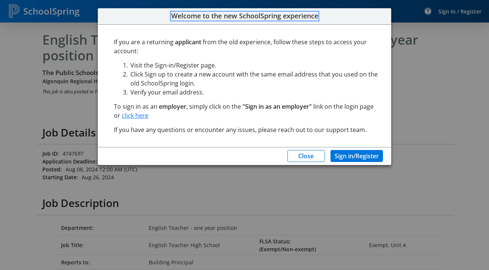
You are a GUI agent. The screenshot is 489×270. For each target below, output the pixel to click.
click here (135, 115)
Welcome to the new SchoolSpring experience (244, 16)
